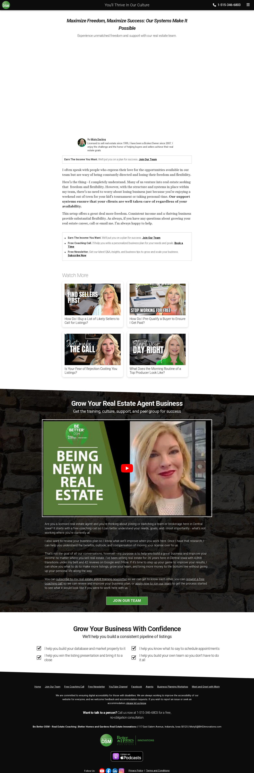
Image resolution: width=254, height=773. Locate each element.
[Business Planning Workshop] (172, 687)
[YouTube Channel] (118, 687)
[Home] (5, 4)
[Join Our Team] (52, 687)
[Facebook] (136, 687)
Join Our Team (148, 159)
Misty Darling (98, 139)
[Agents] (149, 687)
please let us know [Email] (136, 703)
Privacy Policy (136, 770)
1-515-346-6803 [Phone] (227, 5)
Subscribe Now (77, 255)
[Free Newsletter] (96, 687)
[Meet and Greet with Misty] (206, 687)
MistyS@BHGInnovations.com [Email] (205, 726)
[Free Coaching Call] (74, 687)
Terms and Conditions (158, 770)
